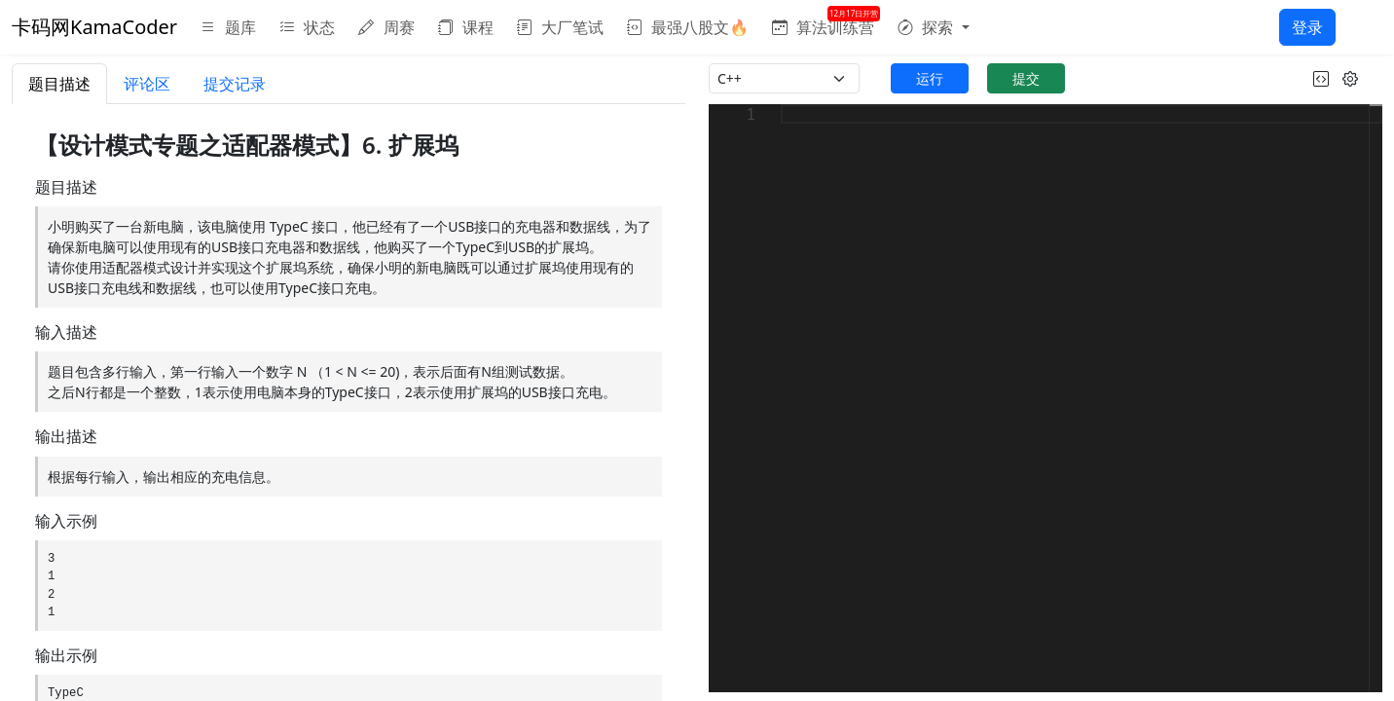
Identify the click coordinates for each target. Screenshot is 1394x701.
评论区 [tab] (147, 83)
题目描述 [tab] (59, 83)
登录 (1307, 27)
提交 (1026, 78)
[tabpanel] (348, 402)
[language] (784, 78)
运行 (929, 78)
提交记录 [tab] (234, 83)
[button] (933, 27)
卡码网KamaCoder (94, 27)
